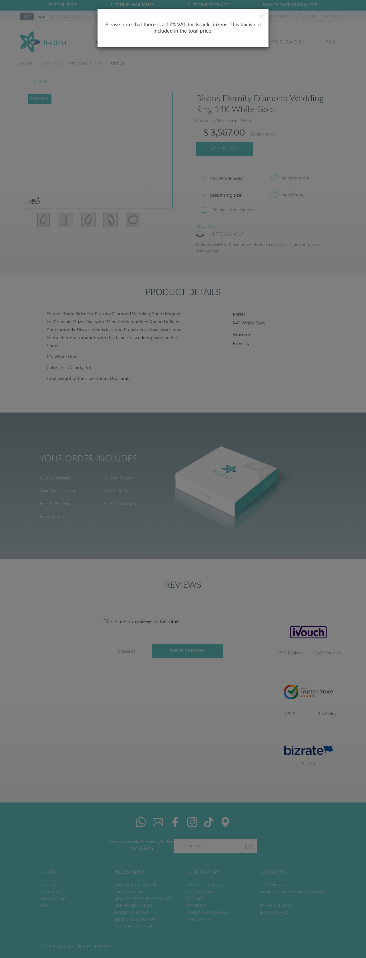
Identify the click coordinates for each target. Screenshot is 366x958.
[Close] (261, 17)
